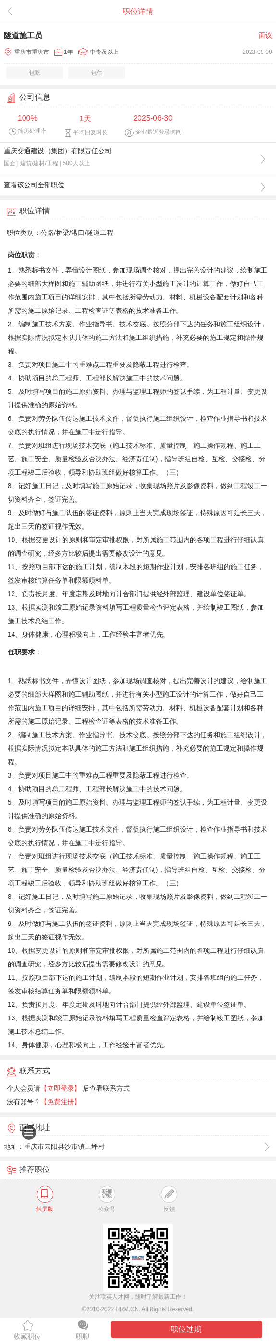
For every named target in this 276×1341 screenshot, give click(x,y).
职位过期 (186, 1329)
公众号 (106, 1199)
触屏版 (44, 1199)
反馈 (169, 1199)
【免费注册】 (60, 1102)
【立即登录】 (60, 1088)
